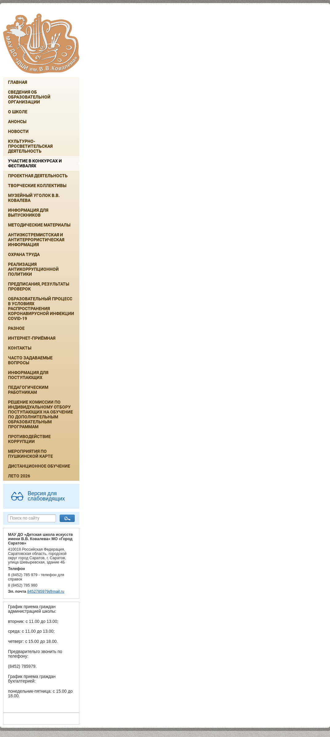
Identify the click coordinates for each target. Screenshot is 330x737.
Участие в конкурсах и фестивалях (35, 163)
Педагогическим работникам (28, 390)
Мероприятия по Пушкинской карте (30, 454)
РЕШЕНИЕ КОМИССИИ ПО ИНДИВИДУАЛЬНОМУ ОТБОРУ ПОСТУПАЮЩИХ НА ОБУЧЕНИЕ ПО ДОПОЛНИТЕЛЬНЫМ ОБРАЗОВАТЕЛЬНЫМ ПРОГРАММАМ (40, 414)
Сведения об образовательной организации (29, 97)
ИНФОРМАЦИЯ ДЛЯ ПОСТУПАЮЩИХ (28, 375)
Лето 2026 (19, 475)
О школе (17, 111)
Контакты (19, 347)
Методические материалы (39, 224)
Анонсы (17, 121)
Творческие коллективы (37, 185)
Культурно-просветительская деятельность (30, 146)
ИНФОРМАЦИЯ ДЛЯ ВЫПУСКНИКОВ (28, 212)
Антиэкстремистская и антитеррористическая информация (36, 239)
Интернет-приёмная (31, 338)
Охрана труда (24, 254)
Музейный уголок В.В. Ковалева (34, 198)
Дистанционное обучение (39, 466)
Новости (18, 131)
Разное (16, 328)
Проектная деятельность (38, 175)
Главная (17, 82)
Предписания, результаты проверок (38, 286)
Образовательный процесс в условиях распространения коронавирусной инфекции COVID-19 (41, 308)
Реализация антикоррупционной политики (33, 269)
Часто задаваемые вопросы (30, 360)
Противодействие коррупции (29, 439)
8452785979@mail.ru (45, 591)
